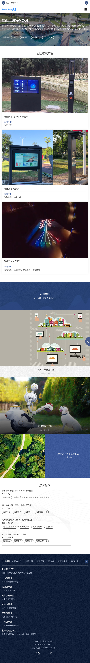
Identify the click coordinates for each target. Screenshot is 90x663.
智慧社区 (36, 37)
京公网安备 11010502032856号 (43, 648)
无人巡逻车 (37, 527)
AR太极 (51, 561)
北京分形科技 (48, 641)
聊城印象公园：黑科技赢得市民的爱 (17, 505)
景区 (16, 37)
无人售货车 (24, 527)
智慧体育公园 (19, 497)
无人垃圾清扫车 (9, 527)
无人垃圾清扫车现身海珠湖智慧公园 (17, 520)
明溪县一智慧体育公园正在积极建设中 (18, 491)
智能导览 (7, 541)
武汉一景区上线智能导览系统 (14, 534)
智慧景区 (43, 497)
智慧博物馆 (62, 561)
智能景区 (25, 37)
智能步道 (7, 497)
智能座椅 (7, 512)
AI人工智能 (48, 37)
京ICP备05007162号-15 (43, 644)
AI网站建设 (17, 561)
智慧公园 (7, 37)
